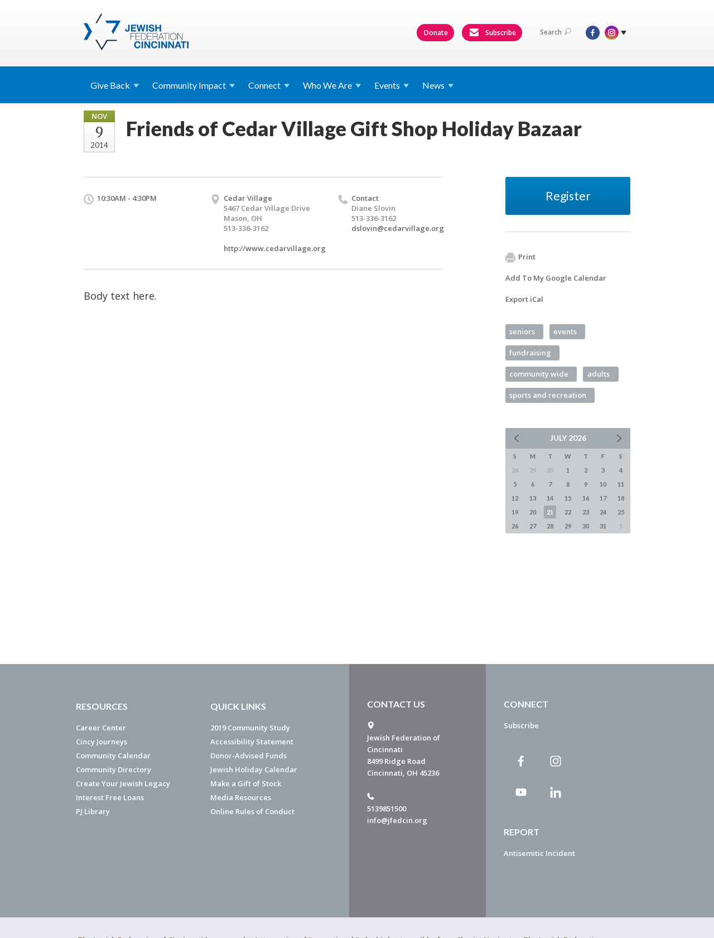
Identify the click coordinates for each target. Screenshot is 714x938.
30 (585, 526)
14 (550, 498)
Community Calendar (113, 756)
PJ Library (93, 811)
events (565, 331)
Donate (436, 32)
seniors (522, 331)
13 (532, 498)
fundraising (530, 353)
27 (532, 526)
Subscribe (492, 33)
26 (515, 526)
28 (550, 526)
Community (193, 85)
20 (532, 512)
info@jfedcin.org (397, 820)
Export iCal (524, 299)
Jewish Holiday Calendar (253, 769)
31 (603, 526)
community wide (538, 374)
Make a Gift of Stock (245, 783)
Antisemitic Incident (539, 853)
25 (620, 512)
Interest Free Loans (110, 797)
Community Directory (113, 769)
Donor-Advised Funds (248, 756)
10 (603, 484)
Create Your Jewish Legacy (123, 783)
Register (568, 196)
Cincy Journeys (101, 742)
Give (114, 85)
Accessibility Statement (251, 742)
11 (620, 484)
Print (520, 257)
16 (585, 498)
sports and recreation (547, 395)
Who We (332, 85)
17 (603, 498)
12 (515, 498)
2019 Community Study (250, 728)
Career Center (101, 728)
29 (568, 526)
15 (568, 498)
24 (603, 512)
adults (598, 374)
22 (568, 512)
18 (620, 498)
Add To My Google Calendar (555, 278)
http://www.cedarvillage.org (275, 248)
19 (515, 512)
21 (550, 512)
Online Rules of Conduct (252, 811)
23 (585, 512)
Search (555, 32)
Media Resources (240, 797)
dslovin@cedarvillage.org (397, 228)
